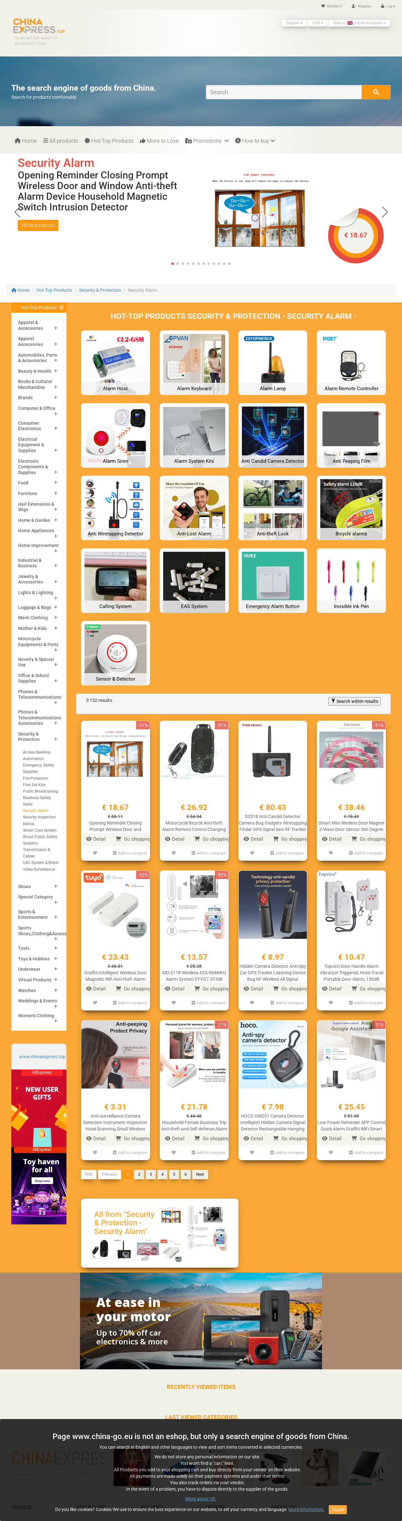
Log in (388, 6)
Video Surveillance (39, 869)
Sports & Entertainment (33, 914)
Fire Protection (35, 778)
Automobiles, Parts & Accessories (37, 357)
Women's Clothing (36, 1015)
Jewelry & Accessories (30, 579)
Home (26, 140)
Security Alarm (35, 810)
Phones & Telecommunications (39, 694)
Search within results (354, 701)
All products (60, 140)
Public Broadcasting (40, 791)
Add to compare (130, 852)
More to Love (159, 140)
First (89, 1170)
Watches (27, 990)
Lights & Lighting (35, 592)
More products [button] (38, 225)
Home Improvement (38, 545)
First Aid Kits (34, 785)
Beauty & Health (34, 371)
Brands (25, 397)
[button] (384, 212)
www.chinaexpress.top (42, 1056)
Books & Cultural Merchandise (35, 384)
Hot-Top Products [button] (39, 307)
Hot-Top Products (109, 140)
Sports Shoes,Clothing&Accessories (47, 930)
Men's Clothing (33, 617)
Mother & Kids (32, 628)
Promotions (207, 140)
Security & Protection (100, 290)
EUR (318, 23)
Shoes (24, 886)
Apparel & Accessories (30, 325)
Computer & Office (36, 408)
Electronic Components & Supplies (33, 467)
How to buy (255, 140)
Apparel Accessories (30, 341)
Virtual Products (34, 979)
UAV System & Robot (41, 862)
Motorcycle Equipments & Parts (38, 641)
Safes (28, 804)
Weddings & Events (37, 1000)
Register (361, 6)
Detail (96, 839)
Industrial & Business (30, 563)
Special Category (35, 896)
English (294, 23)
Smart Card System (40, 830)
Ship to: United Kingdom (359, 23)
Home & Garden (34, 520)
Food (23, 482)
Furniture (27, 493)
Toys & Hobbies (34, 958)
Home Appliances (36, 530)
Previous (109, 1170)
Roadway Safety (37, 798)
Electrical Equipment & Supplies (31, 445)
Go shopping (133, 839)
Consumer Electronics (29, 426)
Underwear (29, 969)
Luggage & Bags (34, 607)
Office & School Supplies (33, 678)
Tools (23, 948)
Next (200, 1170)
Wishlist (331, 6)
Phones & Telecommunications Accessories (39, 717)
